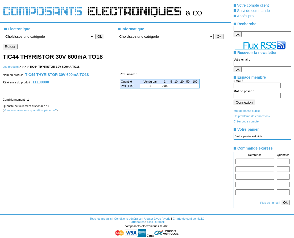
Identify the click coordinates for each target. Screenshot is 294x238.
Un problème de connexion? (252, 116)
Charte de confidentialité (188, 218)
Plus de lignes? (270, 202)
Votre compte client (253, 5)
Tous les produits (101, 218)
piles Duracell (155, 221)
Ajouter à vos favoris (157, 218)
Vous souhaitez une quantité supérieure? (30, 110)
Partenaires (137, 221)
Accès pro (245, 16)
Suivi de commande (253, 10)
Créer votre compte (246, 121)
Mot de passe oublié (247, 110)
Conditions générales (128, 218)
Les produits (11, 66)
